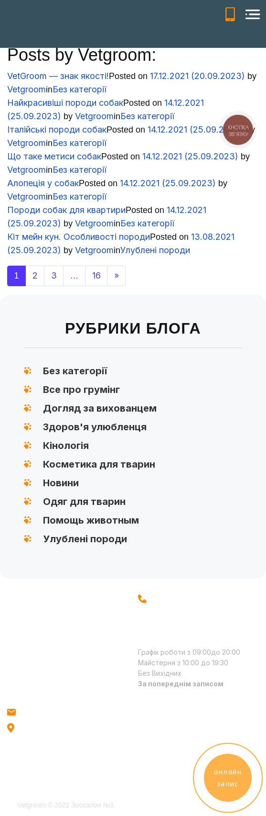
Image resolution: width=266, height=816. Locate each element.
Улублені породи (155, 250)
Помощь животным (91, 520)
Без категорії (79, 89)
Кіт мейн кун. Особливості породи (78, 237)
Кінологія (66, 445)
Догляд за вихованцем (100, 408)
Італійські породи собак (56, 129)
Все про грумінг (81, 389)
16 (96, 275)
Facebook (156, 734)
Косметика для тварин (99, 464)
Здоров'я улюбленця (95, 427)
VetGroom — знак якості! (58, 76)
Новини (61, 483)
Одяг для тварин (84, 501)
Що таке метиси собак (54, 156)
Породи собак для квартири (66, 210)
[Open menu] (252, 14)
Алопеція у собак (43, 183)
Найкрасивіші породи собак (65, 103)
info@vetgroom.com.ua (57, 711)
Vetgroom (26, 89)
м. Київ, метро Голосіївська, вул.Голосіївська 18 (44, 738)
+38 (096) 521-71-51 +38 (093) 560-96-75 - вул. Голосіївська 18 (180, 614)
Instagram (156, 716)
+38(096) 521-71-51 (230, 14)
